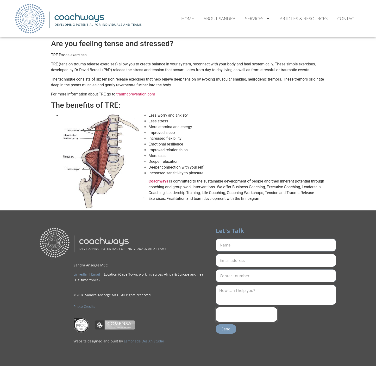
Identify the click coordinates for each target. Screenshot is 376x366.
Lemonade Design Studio (144, 341)
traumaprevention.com (135, 94)
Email (95, 274)
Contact (346, 18)
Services (257, 18)
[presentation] (246, 314)
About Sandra (219, 18)
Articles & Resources (304, 18)
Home (187, 18)
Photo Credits (84, 306)
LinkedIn (80, 274)
